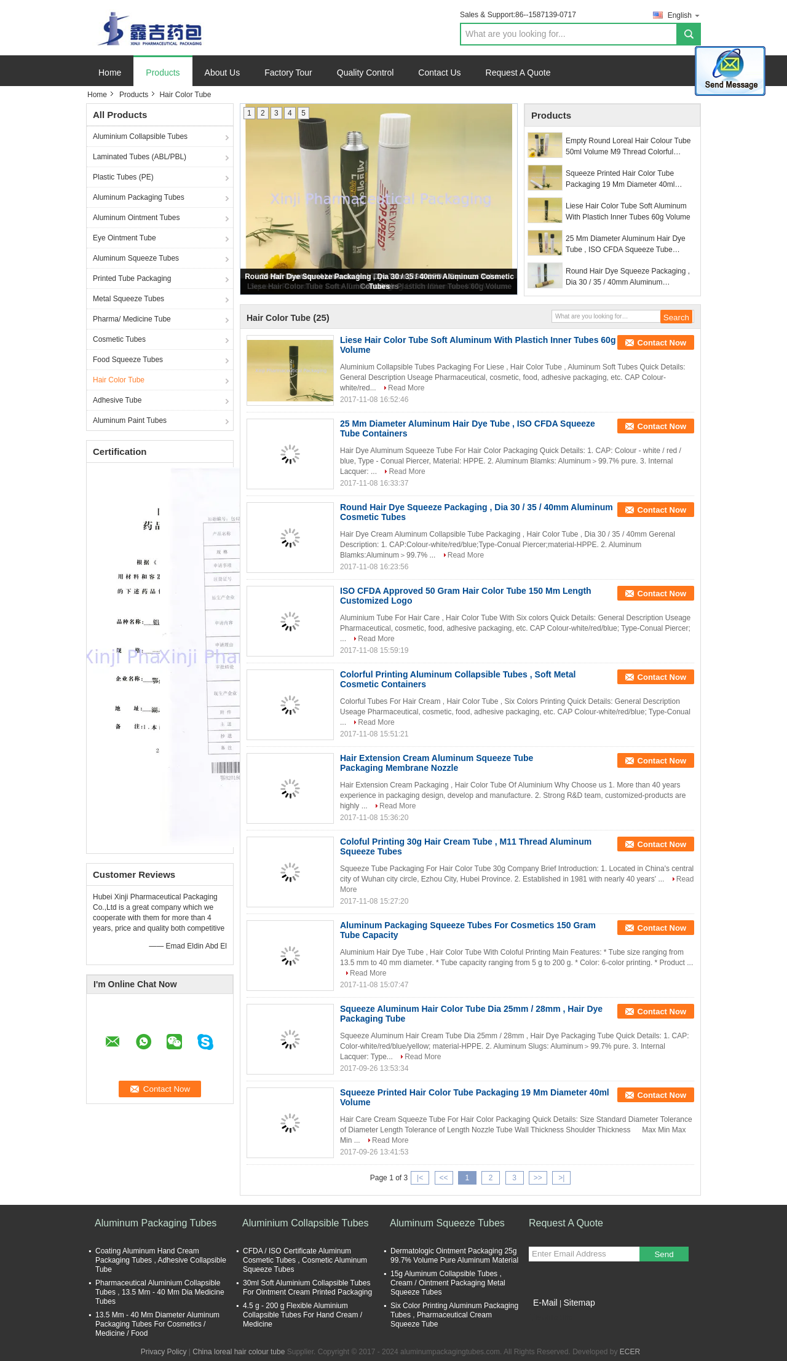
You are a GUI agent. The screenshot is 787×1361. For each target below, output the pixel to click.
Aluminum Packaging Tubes (138, 197)
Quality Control (365, 72)
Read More (406, 388)
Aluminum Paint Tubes (130, 420)
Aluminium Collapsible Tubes (140, 136)
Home (109, 72)
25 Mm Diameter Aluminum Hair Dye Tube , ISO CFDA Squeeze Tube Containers (626, 244)
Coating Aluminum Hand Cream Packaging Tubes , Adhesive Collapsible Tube (160, 1260)
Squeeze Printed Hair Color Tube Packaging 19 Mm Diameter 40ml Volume (620, 179)
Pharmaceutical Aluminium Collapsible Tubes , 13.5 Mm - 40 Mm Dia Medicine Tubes (159, 1292)
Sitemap (579, 1303)
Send (663, 1254)
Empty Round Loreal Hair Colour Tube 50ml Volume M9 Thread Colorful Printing (628, 146)
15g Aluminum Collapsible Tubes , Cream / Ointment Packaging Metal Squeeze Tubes (447, 1282)
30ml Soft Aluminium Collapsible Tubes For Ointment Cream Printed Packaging (307, 1287)
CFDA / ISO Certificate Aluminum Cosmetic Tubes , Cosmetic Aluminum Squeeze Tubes (305, 1260)
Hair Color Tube (118, 380)
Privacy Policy (164, 1351)
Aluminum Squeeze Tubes (136, 258)
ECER (630, 1351)
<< (443, 1178)
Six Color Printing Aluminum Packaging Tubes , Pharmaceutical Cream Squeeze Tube (454, 1314)
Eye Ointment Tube (124, 238)
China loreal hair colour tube (238, 1351)
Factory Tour (288, 72)
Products (163, 72)
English (684, 15)
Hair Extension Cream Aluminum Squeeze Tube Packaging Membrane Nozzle (436, 763)
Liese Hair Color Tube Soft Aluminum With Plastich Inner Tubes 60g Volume (628, 211)
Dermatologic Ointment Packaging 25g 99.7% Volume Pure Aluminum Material (454, 1255)
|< (420, 1178)
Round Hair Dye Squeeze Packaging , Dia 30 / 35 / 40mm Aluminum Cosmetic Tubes (628, 277)
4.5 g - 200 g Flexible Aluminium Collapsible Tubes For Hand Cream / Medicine (302, 1314)
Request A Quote (518, 72)
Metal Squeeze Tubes (128, 298)
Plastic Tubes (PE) (123, 177)
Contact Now (662, 342)
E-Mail (545, 1303)
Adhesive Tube (117, 400)
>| (561, 1178)
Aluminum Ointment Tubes (136, 217)
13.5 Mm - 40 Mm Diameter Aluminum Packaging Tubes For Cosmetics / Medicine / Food (157, 1324)
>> (538, 1178)
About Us (222, 72)
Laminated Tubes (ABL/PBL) (139, 156)
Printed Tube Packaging (132, 278)
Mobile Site (550, 1318)
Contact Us (439, 72)
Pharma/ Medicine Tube (132, 319)
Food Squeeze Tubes (128, 359)
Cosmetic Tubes (119, 339)
